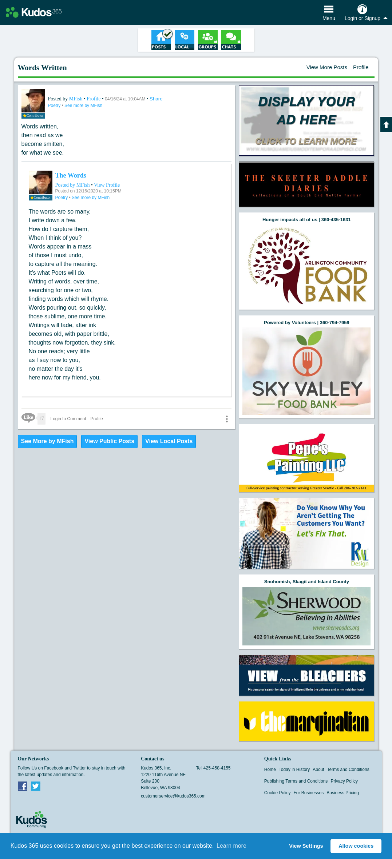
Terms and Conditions (348, 769)
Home (270, 769)
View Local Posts (169, 441)
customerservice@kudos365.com (173, 796)
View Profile (107, 185)
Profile (361, 67)
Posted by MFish (72, 185)
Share (156, 99)
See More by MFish (47, 441)
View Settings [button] (306, 846)
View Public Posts (109, 441)
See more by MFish (83, 105)
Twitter (35, 786)
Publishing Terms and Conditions (296, 781)
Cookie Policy (277, 792)
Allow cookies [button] (355, 846)
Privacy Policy (344, 781)
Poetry (55, 105)
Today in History (294, 769)
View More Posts (326, 67)
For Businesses (309, 792)
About (318, 769)
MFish (76, 99)
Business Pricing (342, 792)
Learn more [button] (231, 846)
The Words (70, 175)
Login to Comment (68, 418)
